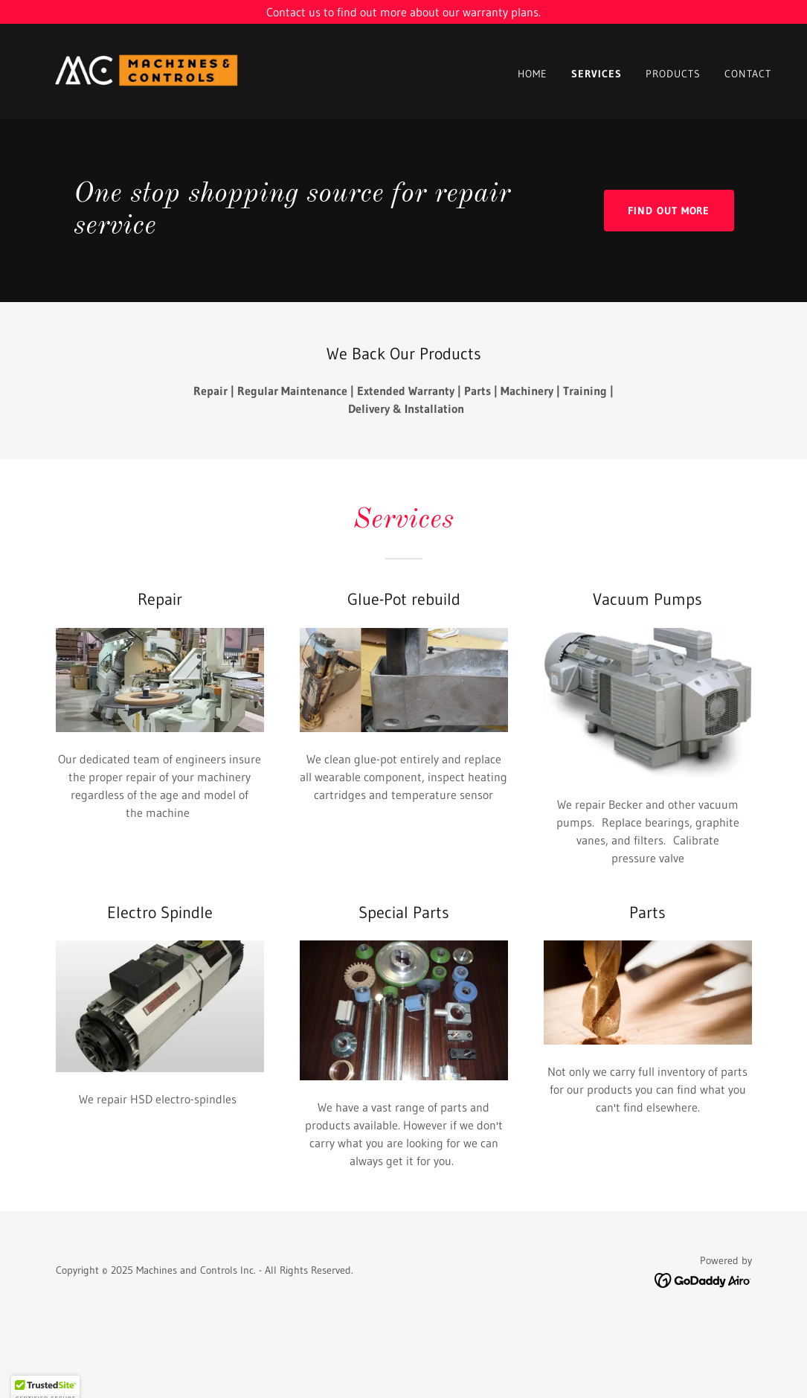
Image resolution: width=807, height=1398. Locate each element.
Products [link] (673, 73)
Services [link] (596, 73)
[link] (147, 69)
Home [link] (532, 73)
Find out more (669, 210)
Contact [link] (747, 73)
